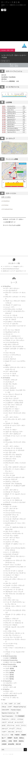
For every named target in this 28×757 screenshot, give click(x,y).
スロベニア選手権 (10, 670)
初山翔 (16, 738)
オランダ (10, 722)
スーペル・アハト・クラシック (13, 405)
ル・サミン (8, 598)
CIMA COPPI (5, 710)
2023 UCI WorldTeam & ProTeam (11, 268)
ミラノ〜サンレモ (10, 353)
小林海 (10, 741)
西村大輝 (18, 744)
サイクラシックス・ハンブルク (13, 309)
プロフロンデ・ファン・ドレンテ (14, 591)
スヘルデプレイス (10, 461)
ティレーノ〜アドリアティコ (13, 355)
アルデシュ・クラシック (11, 481)
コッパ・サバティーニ (11, 407)
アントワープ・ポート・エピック (14, 571)
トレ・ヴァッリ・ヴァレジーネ (13, 394)
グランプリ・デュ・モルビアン (13, 454)
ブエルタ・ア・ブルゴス (11, 423)
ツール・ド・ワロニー (11, 429)
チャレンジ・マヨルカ (11, 625)
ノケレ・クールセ (10, 475)
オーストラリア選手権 (11, 666)
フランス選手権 (9, 677)
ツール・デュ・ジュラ (11, 577)
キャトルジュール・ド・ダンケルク (14, 450)
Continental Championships (10, 660)
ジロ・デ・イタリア (10, 319)
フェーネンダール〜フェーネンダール (15, 573)
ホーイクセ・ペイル (10, 631)
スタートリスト (6, 197)
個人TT (4, 738)
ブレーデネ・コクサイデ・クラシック (15, 467)
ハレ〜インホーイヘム (11, 643)
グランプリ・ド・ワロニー (12, 409)
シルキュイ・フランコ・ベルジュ (14, 400)
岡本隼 (15, 741)
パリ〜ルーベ (8, 334)
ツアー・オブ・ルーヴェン (12, 537)
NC (17, 713)
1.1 (2, 703)
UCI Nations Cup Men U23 (10, 695)
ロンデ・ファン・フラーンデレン (14, 338)
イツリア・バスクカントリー (13, 336)
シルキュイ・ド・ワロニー (12, 575)
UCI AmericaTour (7, 685)
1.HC (6, 703)
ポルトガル (11, 731)
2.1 (15, 703)
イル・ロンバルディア (11, 290)
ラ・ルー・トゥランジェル (12, 587)
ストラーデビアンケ (10, 359)
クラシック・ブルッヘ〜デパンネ (14, 346)
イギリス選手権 (9, 672)
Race (4, 699)
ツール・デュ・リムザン (11, 535)
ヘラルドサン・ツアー (11, 683)
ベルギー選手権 (9, 668)
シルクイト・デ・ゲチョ (11, 542)
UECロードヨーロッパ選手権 (13, 662)
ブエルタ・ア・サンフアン (12, 498)
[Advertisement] (14, 27)
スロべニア (5, 728)
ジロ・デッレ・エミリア (11, 398)
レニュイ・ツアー (10, 307)
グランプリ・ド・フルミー (12, 411)
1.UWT (2, 61)
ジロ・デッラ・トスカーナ (12, 531)
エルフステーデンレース (11, 515)
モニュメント (5, 734)
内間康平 (9, 738)
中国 (12, 734)
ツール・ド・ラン (10, 540)
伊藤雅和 (23, 734)
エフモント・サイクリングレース (14, 533)
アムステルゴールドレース (12, 332)
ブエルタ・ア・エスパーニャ (13, 305)
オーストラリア (19, 722)
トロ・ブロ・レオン (10, 452)
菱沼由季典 (11, 744)
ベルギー (7, 61)
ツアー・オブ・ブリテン (11, 417)
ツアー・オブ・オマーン (11, 490)
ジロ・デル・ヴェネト (11, 384)
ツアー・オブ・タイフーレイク (13, 693)
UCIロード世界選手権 (11, 658)
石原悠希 (4, 744)
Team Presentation (7, 716)
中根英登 (17, 734)
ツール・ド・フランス (11, 315)
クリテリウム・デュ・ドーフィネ (14, 317)
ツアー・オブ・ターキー (11, 508)
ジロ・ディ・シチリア (11, 583)
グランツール (10, 725)
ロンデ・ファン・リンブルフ (13, 564)
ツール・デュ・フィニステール (13, 637)
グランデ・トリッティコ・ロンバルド (15, 502)
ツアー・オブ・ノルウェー (12, 446)
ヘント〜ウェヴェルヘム (11, 342)
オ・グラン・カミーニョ (11, 600)
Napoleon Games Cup (8, 713)
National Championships (9, 664)
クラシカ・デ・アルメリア (12, 492)
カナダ (3, 725)
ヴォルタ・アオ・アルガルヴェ (13, 483)
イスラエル (20, 719)
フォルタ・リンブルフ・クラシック (14, 585)
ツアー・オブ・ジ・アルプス (13, 456)
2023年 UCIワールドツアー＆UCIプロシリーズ (14, 271)
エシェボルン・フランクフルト (13, 321)
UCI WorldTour (7, 286)
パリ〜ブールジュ (10, 510)
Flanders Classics (16, 710)
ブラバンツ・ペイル (10, 459)
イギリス (13, 719)
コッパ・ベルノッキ (10, 396)
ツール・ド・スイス (10, 373)
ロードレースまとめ (10, 2)
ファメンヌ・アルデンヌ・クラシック (15, 519)
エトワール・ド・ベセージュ (13, 621)
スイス (17, 725)
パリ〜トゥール (9, 386)
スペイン (23, 725)
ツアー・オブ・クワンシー (12, 288)
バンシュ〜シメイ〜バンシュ (13, 513)
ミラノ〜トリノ (9, 473)
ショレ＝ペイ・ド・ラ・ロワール (14, 589)
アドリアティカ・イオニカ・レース (14, 633)
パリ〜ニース (8, 357)
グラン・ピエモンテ (10, 388)
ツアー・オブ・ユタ (10, 687)
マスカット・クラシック (11, 618)
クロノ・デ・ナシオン (11, 506)
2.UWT (10, 706)
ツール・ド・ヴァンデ (11, 517)
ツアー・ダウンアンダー (11, 371)
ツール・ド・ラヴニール (11, 697)
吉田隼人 (4, 741)
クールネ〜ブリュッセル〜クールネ (14, 477)
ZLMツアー (8, 440)
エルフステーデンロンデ (11, 554)
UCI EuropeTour (7, 504)
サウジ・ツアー (9, 691)
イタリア (4, 722)
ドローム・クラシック (11, 479)
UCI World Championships (10, 656)
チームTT (12, 728)
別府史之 (21, 738)
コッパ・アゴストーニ (11, 521)
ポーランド (19, 731)
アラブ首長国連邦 (19, 716)
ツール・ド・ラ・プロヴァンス (13, 500)
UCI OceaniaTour (7, 681)
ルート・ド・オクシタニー (12, 552)
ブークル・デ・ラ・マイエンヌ (13, 448)
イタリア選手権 (9, 679)
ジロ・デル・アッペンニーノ (13, 635)
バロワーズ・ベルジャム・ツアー (14, 432)
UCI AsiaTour (6, 689)
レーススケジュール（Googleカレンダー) (13, 266)
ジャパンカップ (9, 382)
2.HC (18, 703)
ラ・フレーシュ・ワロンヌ (12, 330)
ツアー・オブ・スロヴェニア (13, 434)
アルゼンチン (5, 719)
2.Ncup (4, 706)
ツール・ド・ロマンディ (11, 324)
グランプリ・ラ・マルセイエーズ (14, 623)
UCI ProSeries (6, 378)
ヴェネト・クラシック (11, 380)
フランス (18, 728)
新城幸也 (21, 741)
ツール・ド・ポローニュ (11, 375)
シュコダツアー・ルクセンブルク (14, 402)
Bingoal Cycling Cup (20, 706)
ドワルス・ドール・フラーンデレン (14, 340)
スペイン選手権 (9, 675)
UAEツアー (8, 365)
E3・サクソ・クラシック (12, 344)
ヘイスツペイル (9, 645)
